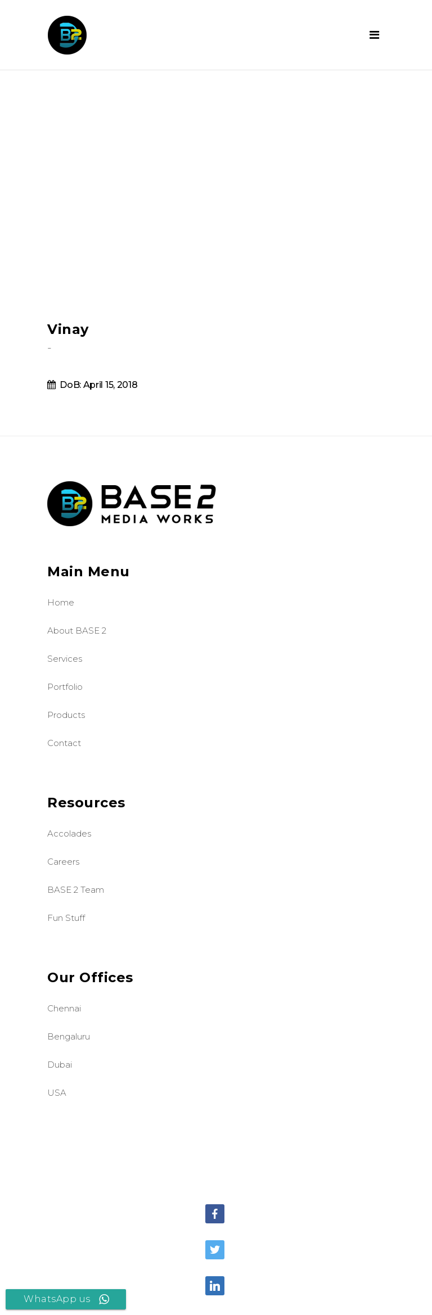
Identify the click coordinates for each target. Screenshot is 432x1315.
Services (64, 658)
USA (56, 1092)
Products (66, 715)
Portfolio (65, 686)
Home (60, 602)
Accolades (69, 833)
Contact (64, 743)
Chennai (64, 1008)
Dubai (59, 1064)
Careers (63, 861)
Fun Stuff (66, 917)
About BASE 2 (76, 630)
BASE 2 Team (75, 889)
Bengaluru (68, 1036)
